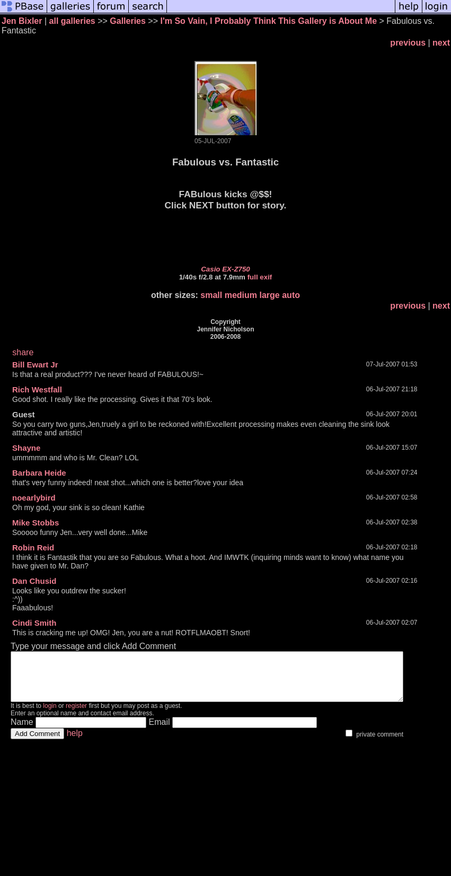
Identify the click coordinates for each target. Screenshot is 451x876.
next (441, 42)
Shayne (26, 447)
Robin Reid (33, 547)
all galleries (72, 20)
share (22, 352)
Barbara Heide (39, 472)
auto (291, 295)
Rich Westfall (37, 389)
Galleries (128, 20)
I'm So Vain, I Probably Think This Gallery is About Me (268, 20)
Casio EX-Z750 (225, 269)
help (75, 742)
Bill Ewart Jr (35, 364)
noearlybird (34, 497)
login (49, 715)
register (76, 715)
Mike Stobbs (35, 522)
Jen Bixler (22, 20)
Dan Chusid (34, 580)
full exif (259, 277)
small (211, 295)
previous (408, 42)
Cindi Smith (34, 622)
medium (241, 295)
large (270, 295)
